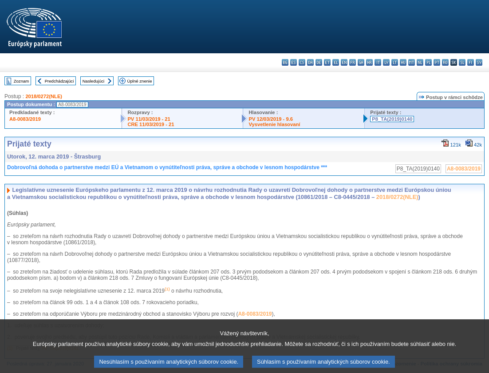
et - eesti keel (327, 62)
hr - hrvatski (369, 62)
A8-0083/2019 (25, 119)
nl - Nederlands (420, 62)
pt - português (437, 62)
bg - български (285, 62)
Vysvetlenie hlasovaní (274, 124)
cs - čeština (302, 62)
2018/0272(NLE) (43, 96)
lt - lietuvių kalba (394, 62)
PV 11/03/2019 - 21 (148, 119)
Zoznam (21, 81)
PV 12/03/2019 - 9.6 (270, 119)
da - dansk (310, 62)
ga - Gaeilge (361, 62)
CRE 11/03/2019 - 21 (150, 124)
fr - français (352, 62)
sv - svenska (479, 62)
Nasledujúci (94, 81)
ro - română (445, 62)
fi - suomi (470, 62)
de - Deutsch (318, 62)
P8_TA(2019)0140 (392, 119)
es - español (293, 62)
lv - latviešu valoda (386, 62)
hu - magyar (403, 62)
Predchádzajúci (59, 81)
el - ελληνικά (335, 62)
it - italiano (378, 62)
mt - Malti (411, 62)
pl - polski (428, 62)
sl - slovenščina (462, 62)
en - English (344, 62)
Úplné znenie (139, 81)
